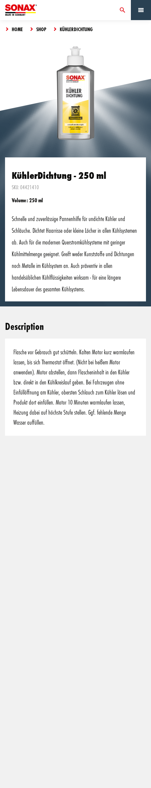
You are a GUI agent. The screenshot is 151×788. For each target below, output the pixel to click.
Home (17, 29)
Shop (41, 29)
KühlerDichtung (76, 29)
